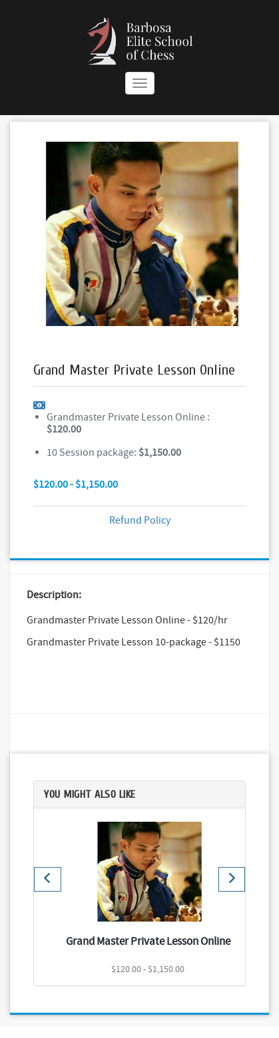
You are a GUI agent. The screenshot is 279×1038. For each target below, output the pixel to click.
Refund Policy (139, 520)
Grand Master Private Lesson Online (148, 941)
